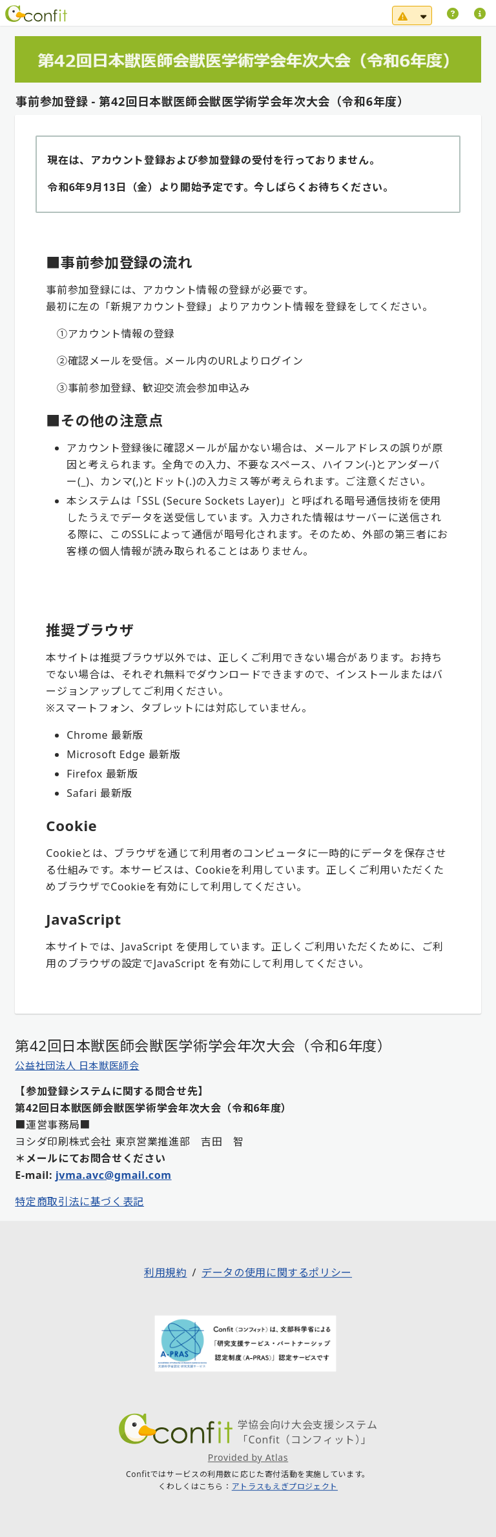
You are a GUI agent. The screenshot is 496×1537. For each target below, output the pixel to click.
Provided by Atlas (248, 1457)
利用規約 (165, 1273)
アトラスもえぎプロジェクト (285, 1487)
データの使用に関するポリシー (277, 1273)
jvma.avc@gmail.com (114, 1175)
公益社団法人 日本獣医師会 (77, 1065)
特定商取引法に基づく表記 (79, 1201)
